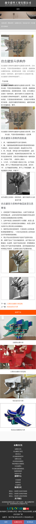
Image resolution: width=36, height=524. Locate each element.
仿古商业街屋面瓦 (18, 461)
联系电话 (30, 522)
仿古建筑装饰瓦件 (18, 456)
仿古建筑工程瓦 (18, 451)
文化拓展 (18, 480)
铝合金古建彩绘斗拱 (18, 430)
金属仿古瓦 (18, 23)
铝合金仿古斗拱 (12, 307)
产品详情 (5, 81)
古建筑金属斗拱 (18, 342)
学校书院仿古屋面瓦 (18, 463)
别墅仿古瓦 (18, 459)
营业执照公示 (29, 517)
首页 (5, 522)
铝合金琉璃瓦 (27, 511)
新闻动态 (18, 482)
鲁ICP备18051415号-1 (16, 517)
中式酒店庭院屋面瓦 (18, 468)
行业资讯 (18, 485)
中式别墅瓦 (18, 466)
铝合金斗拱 (26, 23)
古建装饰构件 (18, 471)
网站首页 (10, 23)
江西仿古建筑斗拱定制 (15, 304)
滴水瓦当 (18, 454)
